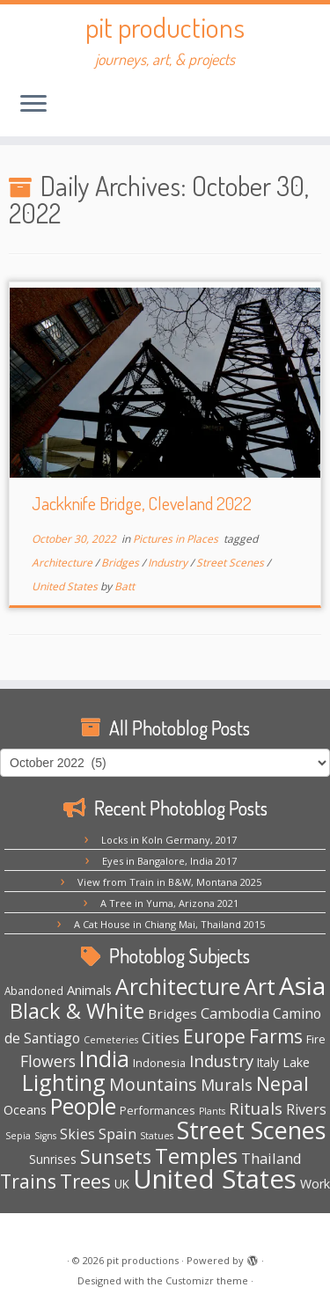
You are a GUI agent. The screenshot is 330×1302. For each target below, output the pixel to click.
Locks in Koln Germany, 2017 (169, 839)
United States (66, 586)
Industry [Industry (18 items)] (221, 1061)
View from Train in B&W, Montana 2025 (169, 882)
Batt (124, 586)
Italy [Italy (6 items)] (268, 1062)
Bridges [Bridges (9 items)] (172, 1013)
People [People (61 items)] (83, 1106)
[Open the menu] (33, 104)
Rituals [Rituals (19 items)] (255, 1108)
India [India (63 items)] (104, 1058)
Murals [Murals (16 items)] (227, 1084)
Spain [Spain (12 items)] (117, 1133)
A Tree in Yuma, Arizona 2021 (169, 903)
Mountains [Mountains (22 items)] (153, 1084)
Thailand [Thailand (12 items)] (271, 1158)
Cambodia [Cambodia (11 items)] (235, 1013)
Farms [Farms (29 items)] (276, 1036)
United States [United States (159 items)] (215, 1178)
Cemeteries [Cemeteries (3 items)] (111, 1040)
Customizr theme (206, 1280)
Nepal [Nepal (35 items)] (282, 1083)
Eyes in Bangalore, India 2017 (169, 860)
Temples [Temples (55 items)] (196, 1155)
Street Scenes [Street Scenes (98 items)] (251, 1130)
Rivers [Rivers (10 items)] (306, 1109)
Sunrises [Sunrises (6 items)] (53, 1159)
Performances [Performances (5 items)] (157, 1110)
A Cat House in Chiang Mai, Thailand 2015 (169, 924)
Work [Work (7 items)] (315, 1183)
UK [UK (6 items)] (121, 1183)
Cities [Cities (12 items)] (161, 1038)
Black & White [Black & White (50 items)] (77, 1011)
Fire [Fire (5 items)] (316, 1039)
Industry (169, 562)
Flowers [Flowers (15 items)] (48, 1061)
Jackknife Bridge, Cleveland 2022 (142, 503)
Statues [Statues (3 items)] (156, 1136)
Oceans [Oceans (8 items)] (25, 1109)
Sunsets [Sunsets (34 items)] (115, 1156)
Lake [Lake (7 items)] (296, 1062)
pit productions (165, 27)
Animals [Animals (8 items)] (89, 989)
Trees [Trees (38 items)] (85, 1181)
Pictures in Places (177, 538)
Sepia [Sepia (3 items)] (18, 1136)
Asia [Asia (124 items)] (302, 985)
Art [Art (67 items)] (259, 986)
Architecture (63, 562)
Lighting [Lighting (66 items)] (64, 1082)
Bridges (121, 562)
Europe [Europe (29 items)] (214, 1036)
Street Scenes (231, 562)
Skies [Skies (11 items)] (77, 1134)
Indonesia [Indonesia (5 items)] (159, 1063)
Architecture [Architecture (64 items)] (177, 986)
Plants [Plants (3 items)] (212, 1111)
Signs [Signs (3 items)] (45, 1136)
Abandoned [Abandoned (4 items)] (33, 991)
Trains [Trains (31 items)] (28, 1181)
